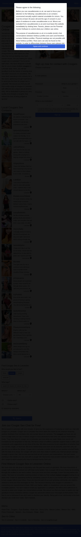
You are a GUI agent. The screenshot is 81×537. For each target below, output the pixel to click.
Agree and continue (40, 46)
